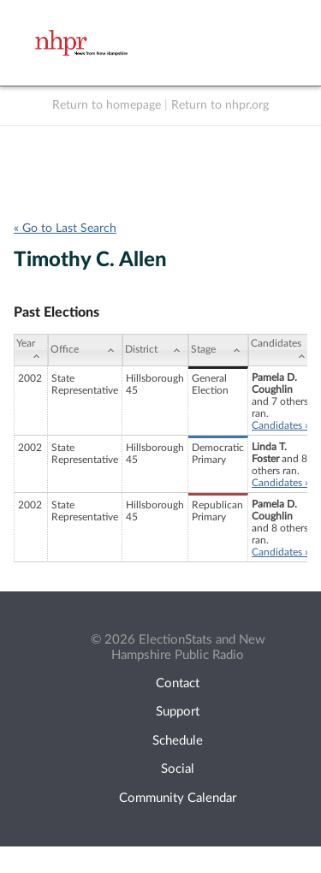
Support (177, 711)
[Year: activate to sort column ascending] (31, 350)
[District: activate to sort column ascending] (155, 350)
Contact (177, 683)
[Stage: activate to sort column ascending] (218, 350)
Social (177, 769)
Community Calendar (177, 798)
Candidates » (280, 425)
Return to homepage (106, 105)
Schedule (177, 740)
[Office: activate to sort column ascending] (85, 350)
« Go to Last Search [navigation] (65, 229)
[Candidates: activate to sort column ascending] (280, 350)
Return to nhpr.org (220, 105)
